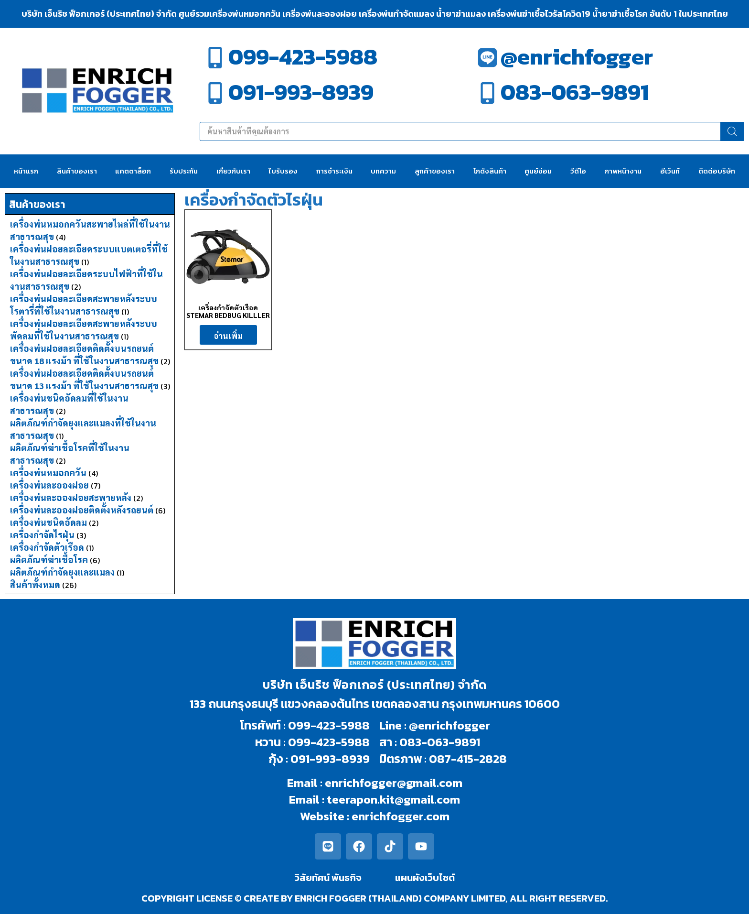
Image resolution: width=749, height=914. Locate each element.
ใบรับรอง (283, 170)
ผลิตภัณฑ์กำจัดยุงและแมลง (62, 571)
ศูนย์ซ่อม (538, 170)
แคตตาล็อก (133, 170)
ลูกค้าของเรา (435, 170)
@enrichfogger (577, 57)
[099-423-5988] (215, 57)
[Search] (732, 131)
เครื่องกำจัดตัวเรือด (47, 547)
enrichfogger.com (400, 816)
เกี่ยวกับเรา (233, 170)
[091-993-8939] (215, 93)
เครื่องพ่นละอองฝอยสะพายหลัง (70, 497)
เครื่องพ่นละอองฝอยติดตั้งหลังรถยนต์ (81, 509)
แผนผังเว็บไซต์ (425, 877)
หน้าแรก (26, 170)
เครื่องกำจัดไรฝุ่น (42, 534)
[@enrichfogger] (487, 57)
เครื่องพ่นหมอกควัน (48, 472)
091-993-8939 (301, 92)
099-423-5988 (302, 57)
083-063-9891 (575, 92)
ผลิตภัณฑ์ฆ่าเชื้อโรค (49, 559)
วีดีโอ (578, 170)
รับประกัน (184, 170)
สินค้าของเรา (77, 170)
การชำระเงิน (334, 170)
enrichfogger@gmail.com (393, 782)
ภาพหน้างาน (623, 170)
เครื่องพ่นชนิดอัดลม (48, 522)
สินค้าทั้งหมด (35, 584)
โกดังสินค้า (489, 170)
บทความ (383, 170)
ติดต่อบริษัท (716, 170)
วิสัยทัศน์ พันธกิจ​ (328, 877)
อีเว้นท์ (670, 170)
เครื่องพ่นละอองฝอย (49, 484)
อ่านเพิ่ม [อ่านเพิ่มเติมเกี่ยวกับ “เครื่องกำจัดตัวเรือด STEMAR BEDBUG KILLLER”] (228, 336)
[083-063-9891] (487, 93)
